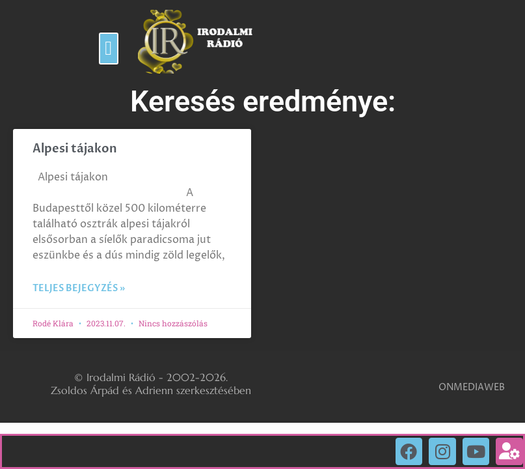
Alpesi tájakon (75, 149)
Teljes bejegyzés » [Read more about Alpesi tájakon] (79, 288)
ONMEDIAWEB (471, 387)
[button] (108, 48)
